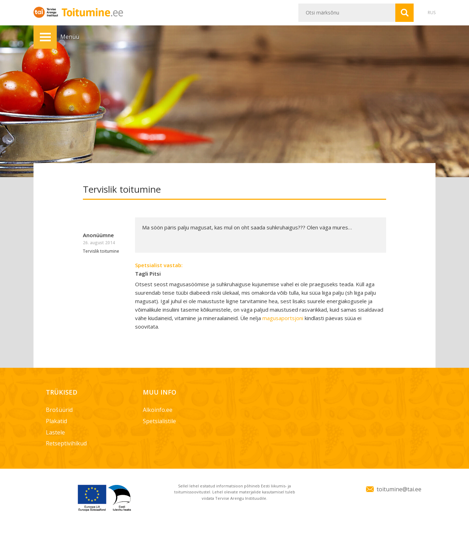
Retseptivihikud (66, 443)
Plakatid (56, 421)
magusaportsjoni (283, 318)
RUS (432, 13)
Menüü (45, 37)
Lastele (55, 432)
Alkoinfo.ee (157, 410)
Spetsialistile (159, 421)
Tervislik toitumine (101, 251)
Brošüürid (59, 410)
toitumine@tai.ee (399, 489)
